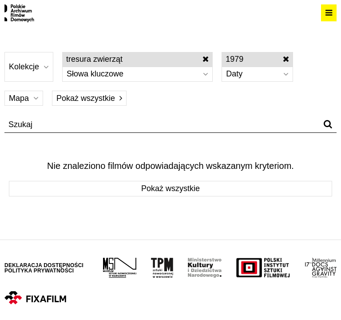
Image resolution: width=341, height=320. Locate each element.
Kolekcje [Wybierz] (29, 66)
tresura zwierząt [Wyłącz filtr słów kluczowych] (137, 59)
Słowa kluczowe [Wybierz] (137, 73)
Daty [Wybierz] (257, 73)
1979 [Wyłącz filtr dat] (257, 59)
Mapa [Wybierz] (24, 98)
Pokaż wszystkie (89, 98)
